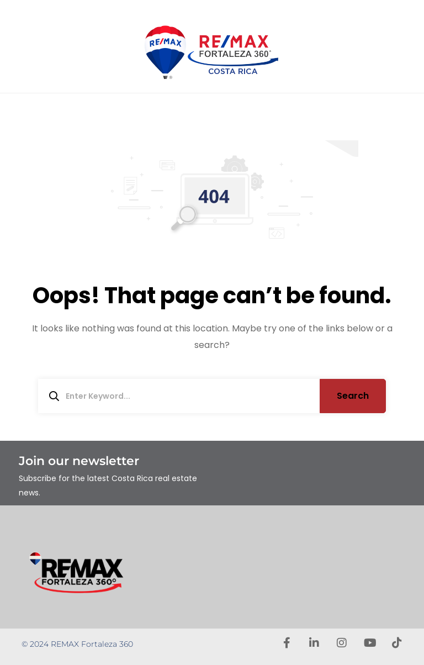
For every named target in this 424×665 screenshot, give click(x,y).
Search (353, 395)
